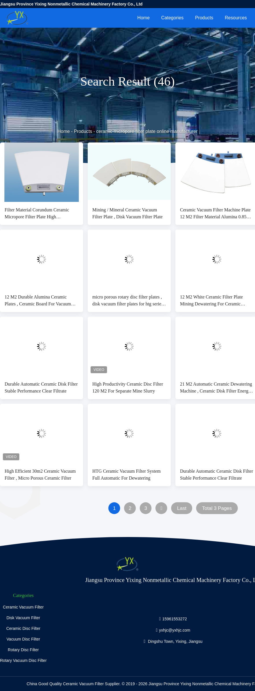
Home (143, 17)
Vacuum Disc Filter (23, 639)
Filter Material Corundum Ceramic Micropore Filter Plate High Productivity (37, 213)
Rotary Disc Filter (23, 649)
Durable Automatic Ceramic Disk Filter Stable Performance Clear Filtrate (41, 387)
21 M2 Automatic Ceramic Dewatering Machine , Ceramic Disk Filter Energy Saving (216, 388)
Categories (172, 17)
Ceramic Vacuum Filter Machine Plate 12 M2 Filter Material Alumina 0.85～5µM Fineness (215, 213)
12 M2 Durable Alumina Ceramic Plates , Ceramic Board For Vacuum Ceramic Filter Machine (38, 300)
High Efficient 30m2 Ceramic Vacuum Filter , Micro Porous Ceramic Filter (40, 474)
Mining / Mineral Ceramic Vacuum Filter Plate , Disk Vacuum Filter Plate (127, 213)
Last (181, 508)
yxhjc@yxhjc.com (174, 630)
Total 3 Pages (217, 508)
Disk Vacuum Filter (23, 617)
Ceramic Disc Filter (23, 628)
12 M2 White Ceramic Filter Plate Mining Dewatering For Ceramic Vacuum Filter (211, 300)
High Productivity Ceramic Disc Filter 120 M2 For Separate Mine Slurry (127, 387)
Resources (236, 17)
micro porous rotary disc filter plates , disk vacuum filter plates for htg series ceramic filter (127, 300)
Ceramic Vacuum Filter (23, 607)
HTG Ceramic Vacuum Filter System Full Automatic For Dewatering (126, 474)
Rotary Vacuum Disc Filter (23, 660)
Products (204, 17)
